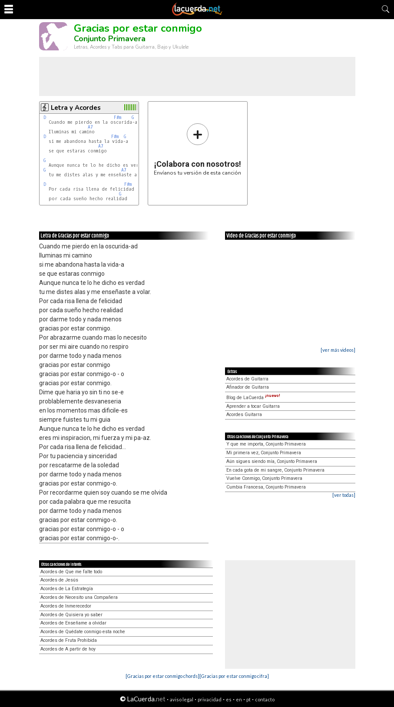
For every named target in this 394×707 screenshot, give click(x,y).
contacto (265, 699)
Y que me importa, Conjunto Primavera (266, 444)
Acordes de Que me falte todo (71, 572)
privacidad (210, 699)
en (239, 699)
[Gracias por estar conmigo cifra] (234, 676)
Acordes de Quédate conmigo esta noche (82, 631)
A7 (90, 127)
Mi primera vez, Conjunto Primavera (263, 453)
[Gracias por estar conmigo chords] (162, 676)
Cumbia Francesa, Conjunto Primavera (266, 487)
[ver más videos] (338, 350)
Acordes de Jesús (59, 580)
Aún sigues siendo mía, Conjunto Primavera (271, 461)
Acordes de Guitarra (247, 379)
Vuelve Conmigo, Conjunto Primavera (264, 478)
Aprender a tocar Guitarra (253, 406)
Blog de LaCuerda (253, 397)
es (229, 699)
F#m (117, 117)
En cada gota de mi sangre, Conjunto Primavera (275, 470)
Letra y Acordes (76, 107)
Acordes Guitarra (244, 414)
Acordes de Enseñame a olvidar (73, 623)
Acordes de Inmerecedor (65, 606)
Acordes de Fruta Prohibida (68, 640)
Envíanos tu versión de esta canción (197, 149)
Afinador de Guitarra (247, 387)
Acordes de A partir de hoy (68, 649)
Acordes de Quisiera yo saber (71, 615)
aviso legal (181, 699)
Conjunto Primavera (110, 38)
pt (248, 699)
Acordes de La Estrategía (66, 588)
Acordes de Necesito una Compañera (79, 597)
